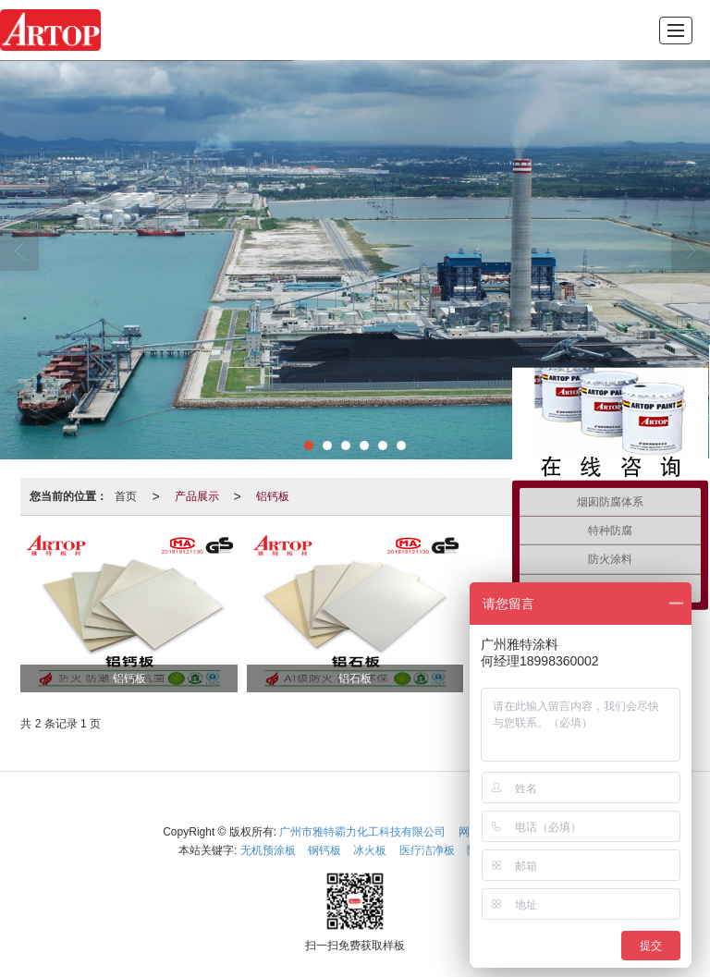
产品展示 (197, 496)
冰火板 (369, 850)
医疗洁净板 (427, 850)
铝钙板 (272, 496)
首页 (126, 496)
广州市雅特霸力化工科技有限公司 (362, 831)
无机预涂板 (268, 850)
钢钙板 (324, 850)
